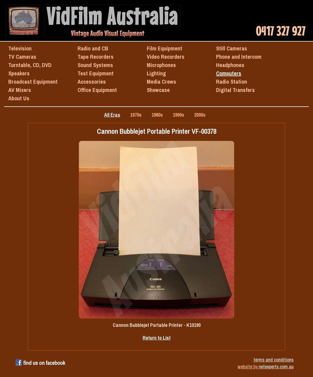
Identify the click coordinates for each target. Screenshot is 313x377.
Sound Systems (95, 65)
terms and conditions (273, 359)
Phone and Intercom (238, 56)
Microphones (161, 65)
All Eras (112, 114)
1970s (136, 114)
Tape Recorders (96, 56)
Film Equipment (164, 48)
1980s (157, 114)
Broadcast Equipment (33, 81)
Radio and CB (93, 48)
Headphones (230, 65)
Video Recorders (165, 56)
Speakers (19, 73)
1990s (178, 114)
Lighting (156, 73)
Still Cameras (231, 48)
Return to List (157, 337)
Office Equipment (97, 90)
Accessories (92, 81)
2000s (200, 114)
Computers (228, 73)
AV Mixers (19, 90)
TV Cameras (22, 56)
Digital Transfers (235, 90)
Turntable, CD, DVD (30, 65)
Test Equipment (96, 73)
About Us (18, 98)
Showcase (158, 90)
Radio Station (231, 81)
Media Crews (161, 81)
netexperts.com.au (276, 366)
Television (20, 48)
